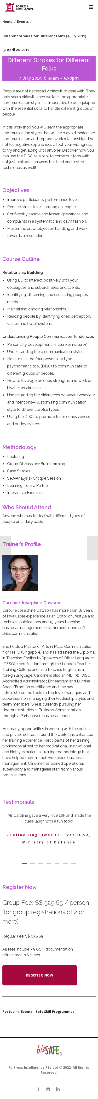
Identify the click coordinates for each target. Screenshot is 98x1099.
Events (27, 1011)
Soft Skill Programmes (55, 1011)
